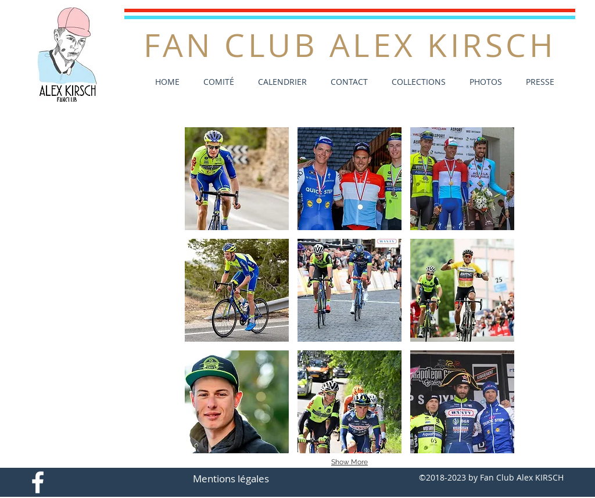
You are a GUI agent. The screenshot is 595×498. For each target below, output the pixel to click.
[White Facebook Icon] (37, 482)
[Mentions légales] (231, 479)
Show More (349, 462)
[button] (482, 81)
